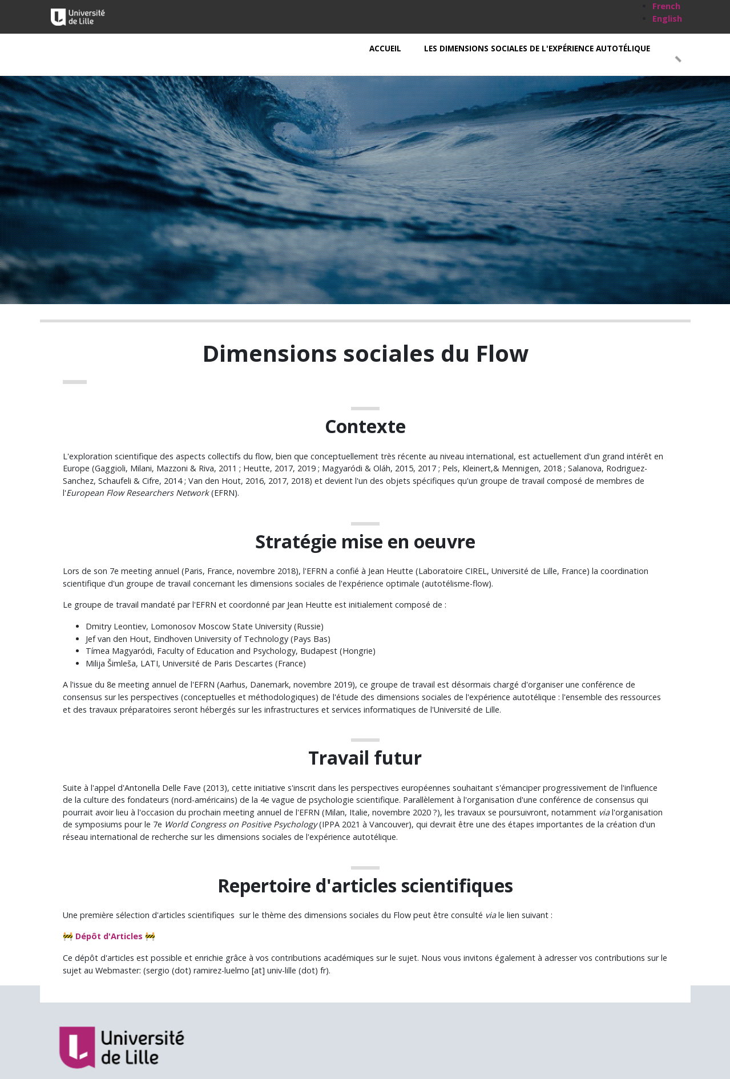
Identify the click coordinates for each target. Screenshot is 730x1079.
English (667, 18)
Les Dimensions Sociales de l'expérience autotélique (537, 48)
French (666, 6)
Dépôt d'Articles (109, 936)
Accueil (385, 48)
